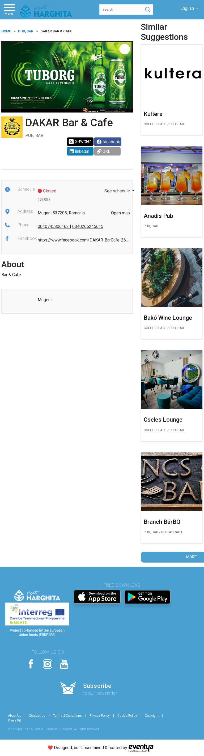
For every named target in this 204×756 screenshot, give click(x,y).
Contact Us (37, 716)
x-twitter (79, 142)
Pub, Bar (25, 31)
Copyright (152, 716)
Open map (120, 212)
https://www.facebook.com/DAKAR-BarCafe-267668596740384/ (98, 240)
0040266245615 (87, 226)
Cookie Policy (127, 716)
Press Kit (14, 720)
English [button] (187, 8)
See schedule (117, 190)
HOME (6, 31)
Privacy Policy (100, 716)
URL (103, 151)
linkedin (79, 151)
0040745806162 (54, 226)
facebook (108, 141)
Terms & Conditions (67, 716)
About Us (14, 716)
